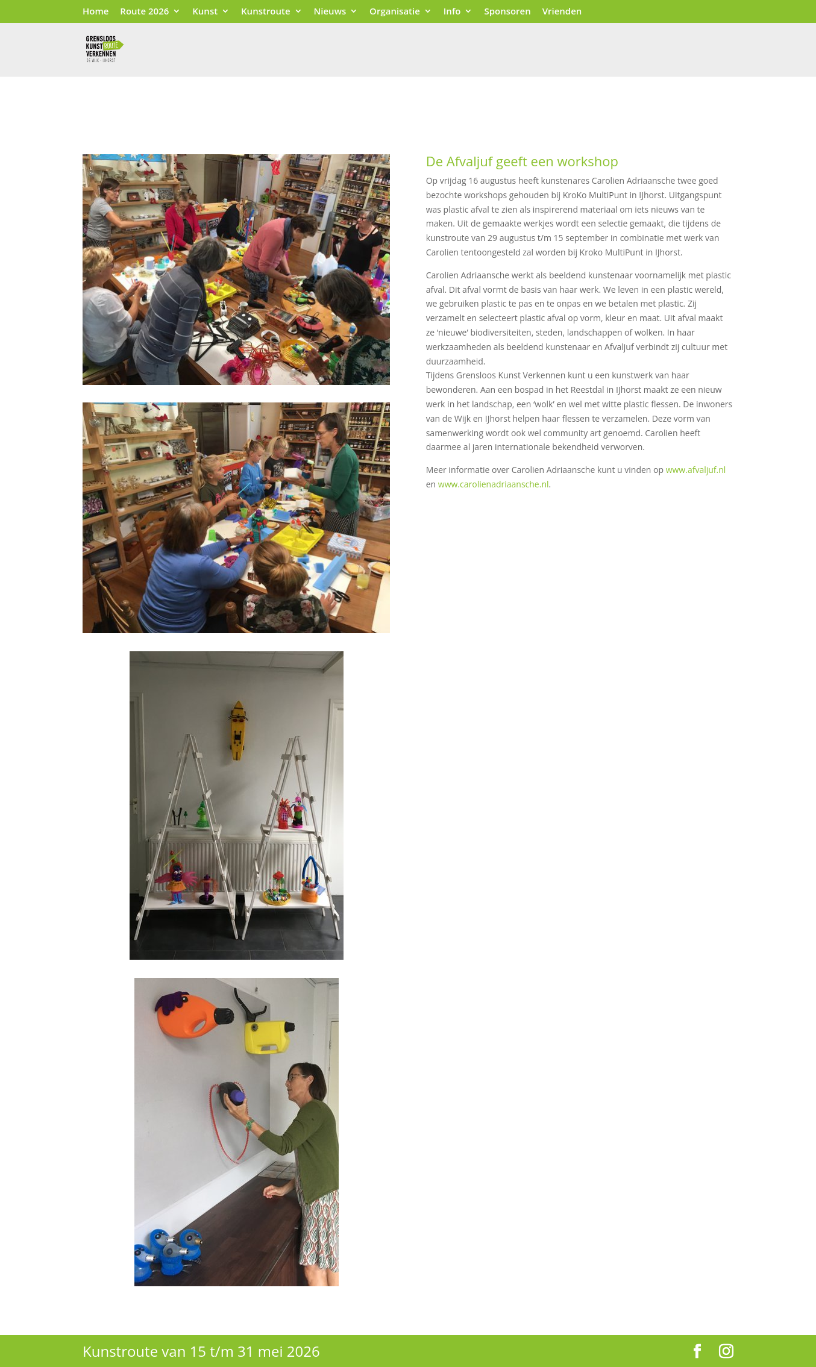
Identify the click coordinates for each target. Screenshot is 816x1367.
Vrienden (562, 12)
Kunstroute (265, 12)
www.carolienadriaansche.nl (493, 484)
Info (452, 12)
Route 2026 (144, 12)
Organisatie (394, 12)
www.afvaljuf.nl (696, 469)
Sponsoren (507, 12)
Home (95, 12)
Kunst (205, 12)
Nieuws (330, 12)
